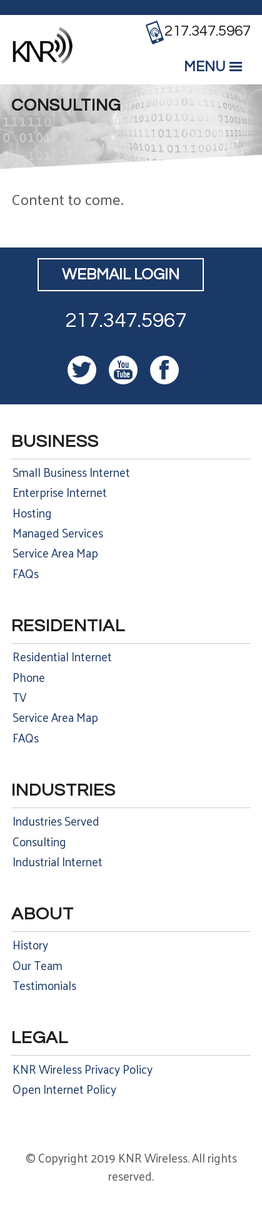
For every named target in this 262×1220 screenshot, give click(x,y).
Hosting (32, 512)
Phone (29, 677)
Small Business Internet (71, 471)
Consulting (39, 841)
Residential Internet (62, 656)
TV (19, 697)
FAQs (26, 573)
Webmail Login (120, 274)
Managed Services (58, 532)
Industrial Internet (58, 861)
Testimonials (44, 985)
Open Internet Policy (64, 1088)
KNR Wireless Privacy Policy (83, 1068)
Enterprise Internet (60, 491)
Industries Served (56, 820)
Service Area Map (55, 552)
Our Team (38, 965)
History (30, 944)
